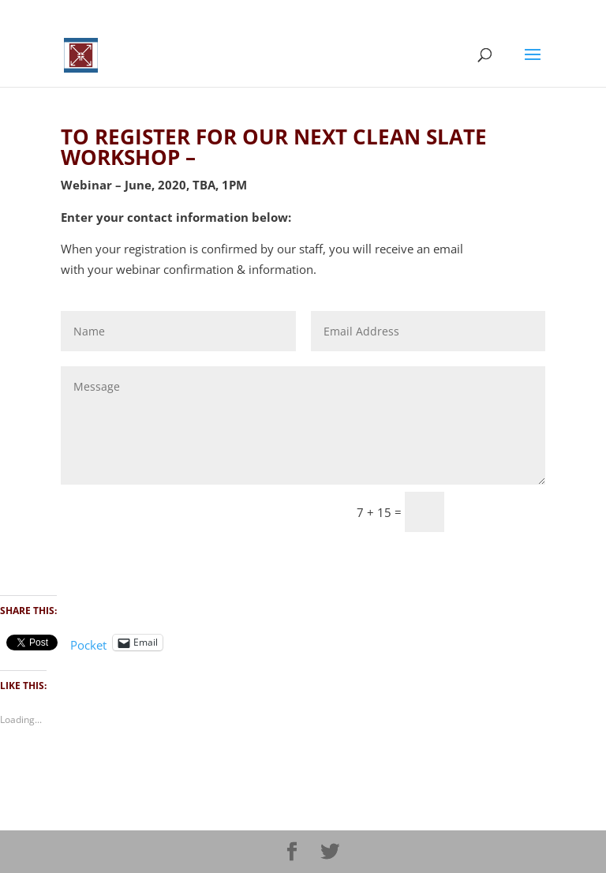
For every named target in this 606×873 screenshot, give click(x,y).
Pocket (88, 645)
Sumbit (502, 512)
